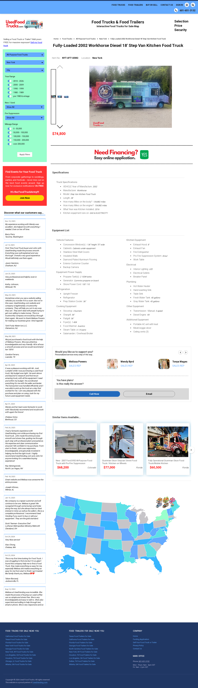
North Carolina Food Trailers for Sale (83, 649)
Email (149, 394)
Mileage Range (11, 124)
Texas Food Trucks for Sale (16, 639)
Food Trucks (118, 5)
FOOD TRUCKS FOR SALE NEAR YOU (22, 631)
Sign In (182, 5)
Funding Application (141, 639)
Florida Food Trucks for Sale (17, 643)
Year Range (10, 76)
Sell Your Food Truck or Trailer (145, 642)
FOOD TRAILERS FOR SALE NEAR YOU (86, 631)
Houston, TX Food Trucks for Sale (19, 658)
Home (135, 636)
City (25, 70)
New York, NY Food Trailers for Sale (83, 652)
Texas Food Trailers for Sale (80, 636)
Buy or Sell (152, 5)
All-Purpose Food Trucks (25, 55)
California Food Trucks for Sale (18, 636)
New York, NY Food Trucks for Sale (19, 652)
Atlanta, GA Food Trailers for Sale (82, 664)
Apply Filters (25, 154)
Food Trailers (135, 5)
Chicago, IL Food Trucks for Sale (18, 661)
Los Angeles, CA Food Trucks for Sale (21, 655)
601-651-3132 (144, 661)
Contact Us (167, 5)
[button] (60, 126)
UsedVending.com (40, 682)
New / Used (10, 103)
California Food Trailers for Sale (81, 639)
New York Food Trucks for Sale (18, 646)
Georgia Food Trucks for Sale (17, 649)
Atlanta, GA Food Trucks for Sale (18, 664)
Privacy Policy (138, 645)
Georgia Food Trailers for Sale (81, 646)
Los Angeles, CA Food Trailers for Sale (84, 658)
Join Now (25, 198)
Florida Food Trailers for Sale (80, 643)
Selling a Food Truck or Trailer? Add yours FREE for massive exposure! (22, 42)
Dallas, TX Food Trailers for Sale (81, 661)
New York (25, 62)
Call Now (94, 394)
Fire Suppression (12, 113)
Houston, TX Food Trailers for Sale (82, 655)
